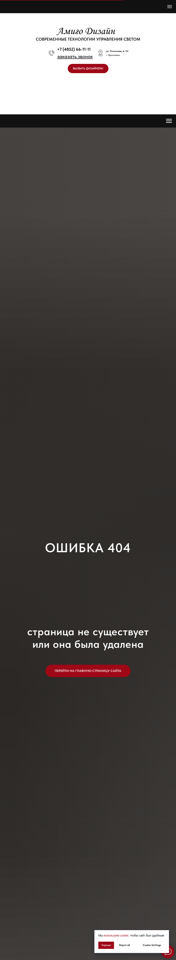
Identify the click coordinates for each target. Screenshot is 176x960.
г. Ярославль (113, 55)
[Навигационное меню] (169, 6)
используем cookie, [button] (116, 935)
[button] (75, 56)
